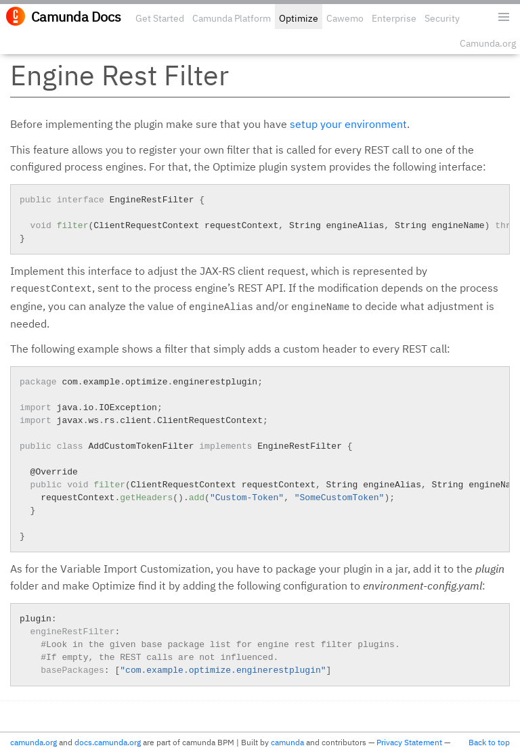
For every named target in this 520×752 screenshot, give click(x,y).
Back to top (489, 742)
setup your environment (348, 124)
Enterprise (394, 18)
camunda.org (33, 742)
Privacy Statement (409, 742)
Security (442, 18)
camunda (287, 742)
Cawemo (345, 18)
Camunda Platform (231, 18)
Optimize (298, 18)
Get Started (159, 18)
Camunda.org (488, 43)
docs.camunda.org (107, 742)
